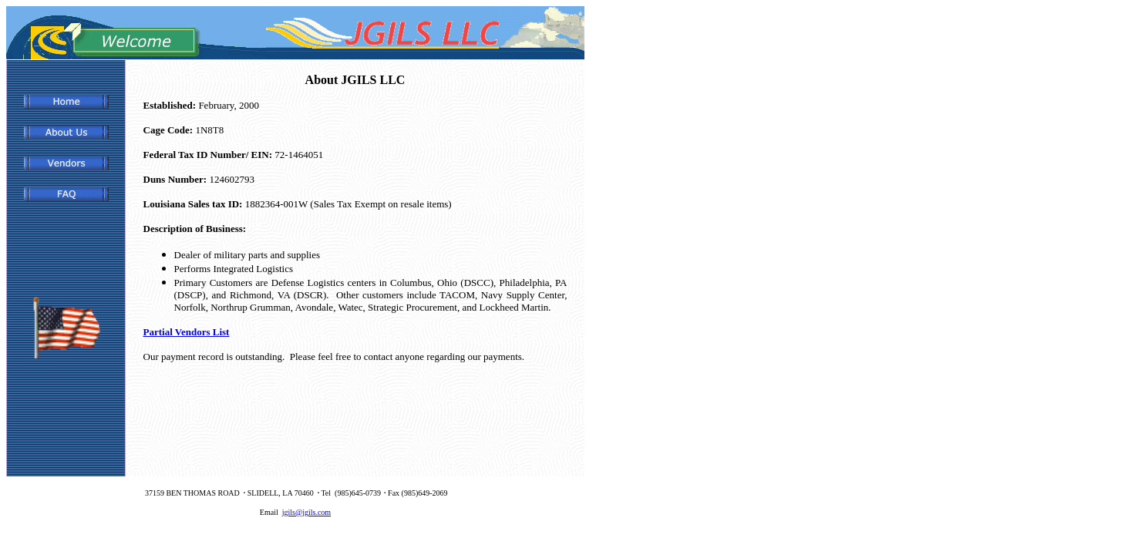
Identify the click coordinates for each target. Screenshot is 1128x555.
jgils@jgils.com (306, 512)
